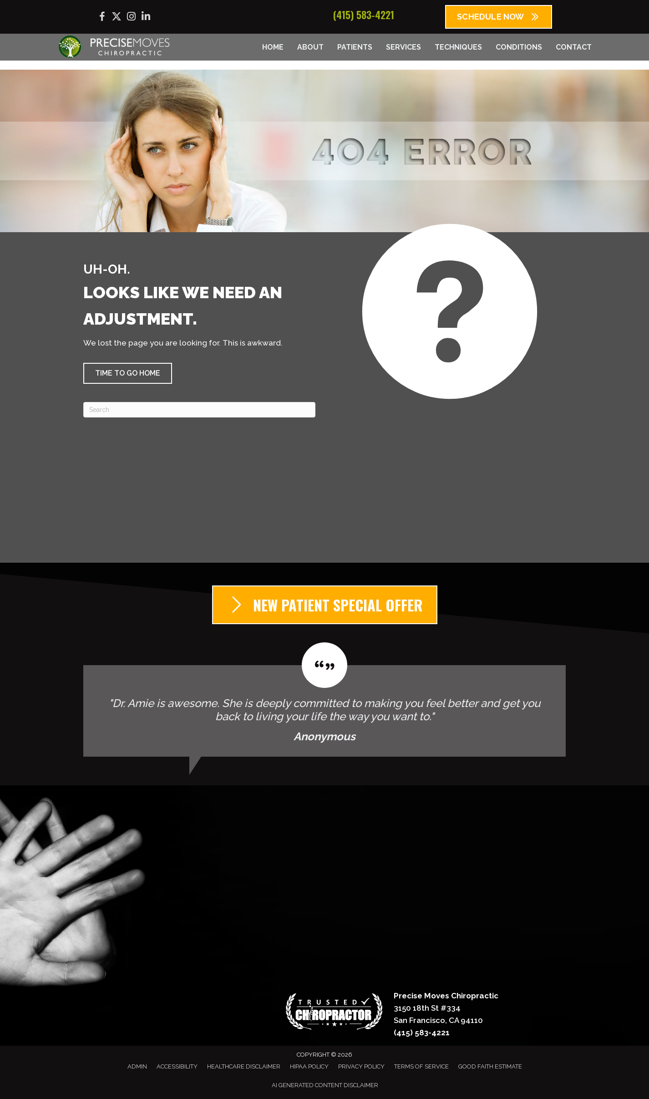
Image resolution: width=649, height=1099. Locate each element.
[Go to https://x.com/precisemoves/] (117, 17)
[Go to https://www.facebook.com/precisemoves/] (102, 18)
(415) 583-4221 (363, 14)
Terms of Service (421, 1066)
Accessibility (177, 1066)
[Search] (199, 409)
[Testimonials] (324, 699)
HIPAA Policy (309, 1066)
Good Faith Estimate (490, 1066)
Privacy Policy (361, 1066)
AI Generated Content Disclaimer (325, 1085)
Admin (137, 1066)
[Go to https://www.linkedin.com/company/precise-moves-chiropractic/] (146, 17)
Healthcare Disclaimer (243, 1066)
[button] (127, 373)
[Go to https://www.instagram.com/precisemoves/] (131, 17)
